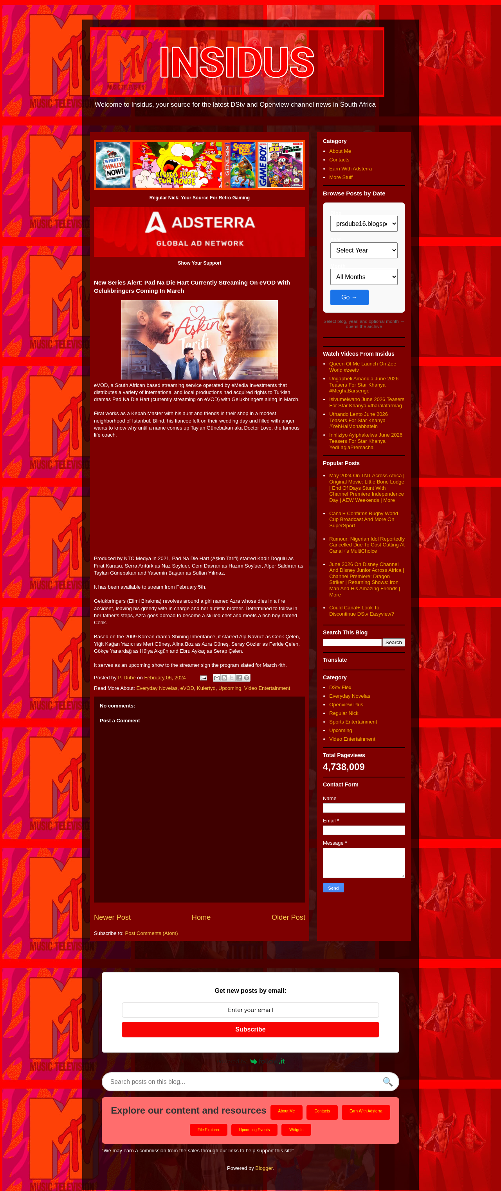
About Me (340, 151)
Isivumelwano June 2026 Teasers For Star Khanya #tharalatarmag (366, 402)
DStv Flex (340, 687)
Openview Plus (346, 704)
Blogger (263, 1168)
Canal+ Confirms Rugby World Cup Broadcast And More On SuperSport (363, 519)
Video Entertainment (267, 688)
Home (201, 917)
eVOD (187, 688)
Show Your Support (200, 263)
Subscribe (250, 1029)
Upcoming (229, 688)
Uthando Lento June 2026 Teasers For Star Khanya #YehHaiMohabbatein (358, 420)
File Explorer (209, 1130)
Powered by (250, 1061)
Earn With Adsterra (350, 169)
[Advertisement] (199, 500)
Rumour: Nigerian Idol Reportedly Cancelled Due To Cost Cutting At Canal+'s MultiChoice (367, 545)
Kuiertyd (206, 688)
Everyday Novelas (156, 688)
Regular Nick (343, 713)
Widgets (296, 1130)
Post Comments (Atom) (151, 933)
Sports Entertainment (353, 722)
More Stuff (341, 177)
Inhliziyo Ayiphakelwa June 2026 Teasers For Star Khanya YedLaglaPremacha (365, 441)
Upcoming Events (254, 1130)
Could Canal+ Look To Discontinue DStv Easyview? (361, 611)
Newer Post (112, 917)
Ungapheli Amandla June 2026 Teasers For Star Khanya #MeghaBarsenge (363, 385)
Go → (349, 297)
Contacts (339, 160)
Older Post (288, 917)
